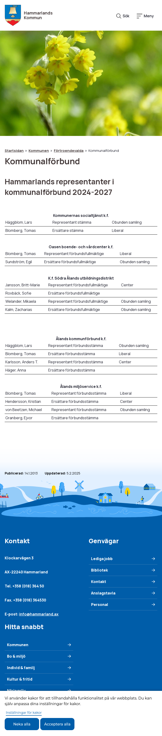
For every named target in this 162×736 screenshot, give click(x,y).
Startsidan (14, 150)
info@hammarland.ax (39, 614)
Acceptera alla (58, 724)
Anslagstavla (103, 593)
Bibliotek (99, 570)
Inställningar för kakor (24, 712)
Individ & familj (21, 667)
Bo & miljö (16, 656)
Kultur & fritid (19, 679)
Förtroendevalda (69, 150)
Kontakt (98, 581)
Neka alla (22, 724)
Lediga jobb (102, 558)
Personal (99, 604)
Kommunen (39, 150)
